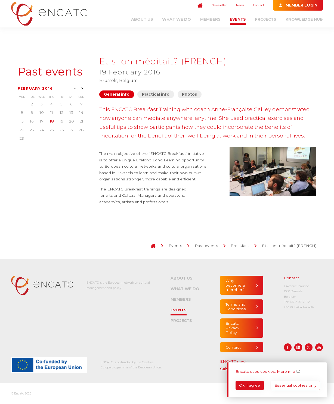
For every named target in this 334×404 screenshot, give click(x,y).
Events (238, 19)
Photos (189, 94)
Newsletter (219, 5)
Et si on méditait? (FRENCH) (289, 245)
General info (116, 94)
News (240, 5)
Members (210, 19)
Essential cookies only (295, 385)
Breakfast (240, 245)
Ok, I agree (249, 385)
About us (142, 19)
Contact (258, 5)
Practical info (155, 94)
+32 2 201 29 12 (299, 302)
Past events (50, 71)
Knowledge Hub (304, 19)
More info (286, 371)
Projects (265, 19)
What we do (176, 19)
